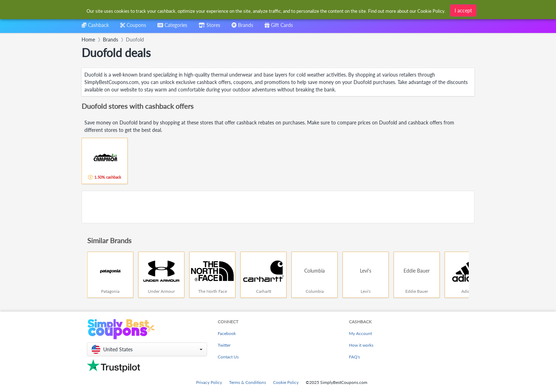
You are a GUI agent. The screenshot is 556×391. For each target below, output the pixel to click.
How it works (361, 345)
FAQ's (354, 356)
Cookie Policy (286, 382)
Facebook (227, 333)
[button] (147, 349)
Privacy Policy (209, 382)
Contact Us (228, 356)
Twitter (224, 345)
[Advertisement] (278, 207)
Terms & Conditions (247, 382)
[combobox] (266, 10)
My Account (360, 333)
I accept (463, 9)
